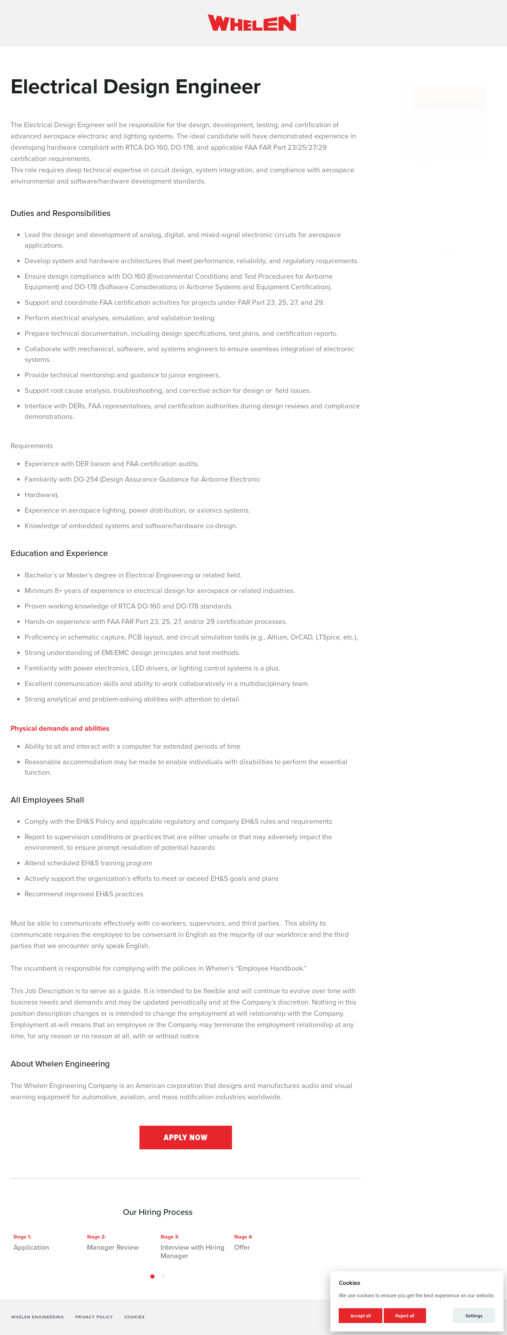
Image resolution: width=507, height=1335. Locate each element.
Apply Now (186, 1137)
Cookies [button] (134, 1317)
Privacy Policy (94, 1317)
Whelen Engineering (37, 1317)
